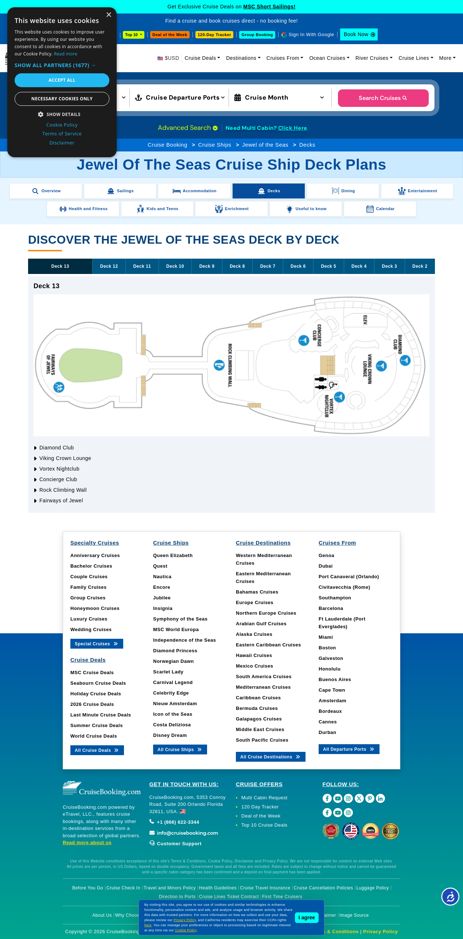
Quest (160, 566)
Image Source (354, 915)
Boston (327, 647)
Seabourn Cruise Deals (98, 683)
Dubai (326, 566)
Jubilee (162, 597)
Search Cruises (383, 98)
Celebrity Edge (171, 693)
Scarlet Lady (168, 672)
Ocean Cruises (327, 58)
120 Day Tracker (260, 806)
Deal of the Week (169, 34)
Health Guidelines (218, 887)
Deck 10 (175, 266)
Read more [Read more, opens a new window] (65, 54)
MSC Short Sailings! (269, 6)
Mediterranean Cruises (263, 687)
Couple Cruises (89, 576)
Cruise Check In (123, 887)
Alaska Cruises (254, 634)
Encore (161, 587)
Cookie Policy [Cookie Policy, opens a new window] (62, 124)
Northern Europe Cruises (266, 613)
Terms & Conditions (335, 931)
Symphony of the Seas (180, 619)
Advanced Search (188, 127)
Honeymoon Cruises (95, 608)
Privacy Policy (380, 931)
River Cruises (372, 58)
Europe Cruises (254, 602)
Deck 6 (298, 266)
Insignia (162, 608)
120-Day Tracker (214, 34)
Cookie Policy (186, 930)
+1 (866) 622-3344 (174, 822)
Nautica (162, 576)
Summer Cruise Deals (96, 725)
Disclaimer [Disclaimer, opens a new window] (62, 142)
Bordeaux (330, 711)
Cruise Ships (214, 145)
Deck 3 (389, 266)
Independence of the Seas (184, 640)
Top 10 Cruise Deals (264, 825)
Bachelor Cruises (91, 566)
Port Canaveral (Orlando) (349, 576)
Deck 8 (237, 266)
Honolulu (330, 669)
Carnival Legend (173, 682)
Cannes (328, 721)
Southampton (335, 597)
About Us (102, 915)
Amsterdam (332, 700)
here (148, 925)
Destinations (241, 58)
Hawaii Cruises (254, 655)
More (445, 58)
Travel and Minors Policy (170, 887)
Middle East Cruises (260, 729)
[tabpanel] (231, 394)
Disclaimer (325, 915)
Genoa (326, 555)
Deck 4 (359, 266)
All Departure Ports (349, 749)
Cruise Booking (167, 145)
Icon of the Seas (172, 714)
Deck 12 (109, 266)
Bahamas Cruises (257, 592)
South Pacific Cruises (262, 740)
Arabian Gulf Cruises (261, 623)
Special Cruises (97, 643)
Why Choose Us (132, 915)
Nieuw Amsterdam (175, 703)
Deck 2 (420, 266)
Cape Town (332, 690)
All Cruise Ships (180, 749)
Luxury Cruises (89, 619)
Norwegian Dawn (173, 661)
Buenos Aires (335, 679)
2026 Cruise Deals (92, 704)
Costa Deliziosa (172, 724)
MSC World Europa (176, 629)
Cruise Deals (200, 58)
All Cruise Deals (97, 750)
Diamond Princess (175, 650)
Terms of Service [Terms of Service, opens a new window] (62, 133)
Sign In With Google (311, 34)
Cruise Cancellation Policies (323, 887)
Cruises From (282, 58)
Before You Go (87, 887)
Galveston (331, 658)
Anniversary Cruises (95, 555)
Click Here (292, 128)
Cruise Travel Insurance (265, 887)
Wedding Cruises (91, 629)
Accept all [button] (61, 80)
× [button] (108, 15)
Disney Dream (170, 735)
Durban (327, 732)
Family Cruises (88, 587)
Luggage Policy (373, 887)
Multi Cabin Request (264, 797)
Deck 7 (268, 266)
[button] (62, 65)
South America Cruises (264, 676)
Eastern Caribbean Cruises (268, 645)
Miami (326, 637)
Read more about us (87, 842)
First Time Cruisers (282, 896)
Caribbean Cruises (258, 697)
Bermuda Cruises (257, 708)
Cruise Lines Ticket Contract (229, 896)
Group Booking (257, 34)
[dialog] (62, 82)
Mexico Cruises (254, 666)
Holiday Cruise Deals (95, 693)
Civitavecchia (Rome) (344, 587)
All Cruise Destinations (270, 756)
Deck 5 (328, 266)
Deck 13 (60, 266)
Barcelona (331, 608)
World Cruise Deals (93, 736)
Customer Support (175, 843)
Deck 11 (142, 266)
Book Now (356, 34)
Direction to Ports (177, 896)
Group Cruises (88, 597)
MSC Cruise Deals (92, 672)
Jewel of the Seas (265, 145)
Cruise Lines (413, 58)
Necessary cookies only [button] (62, 99)
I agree (307, 917)
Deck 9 (207, 266)
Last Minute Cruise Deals (100, 715)
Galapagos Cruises (259, 719)
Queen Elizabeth (173, 555)
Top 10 (132, 34)
